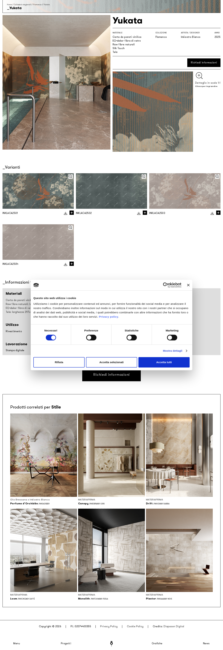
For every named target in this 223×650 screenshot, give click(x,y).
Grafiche (157, 643)
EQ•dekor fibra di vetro (127, 40)
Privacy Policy (109, 626)
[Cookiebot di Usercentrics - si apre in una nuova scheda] (165, 285)
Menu (16, 643)
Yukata (47, 4)
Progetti (66, 643)
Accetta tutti (164, 362)
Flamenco (37, 4)
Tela (115, 52)
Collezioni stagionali (22, 4)
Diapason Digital (174, 626)
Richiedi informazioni (204, 62)
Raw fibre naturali (124, 44)
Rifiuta (59, 362)
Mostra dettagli (172, 350)
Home (9, 4)
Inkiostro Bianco (191, 37)
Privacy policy (108, 316)
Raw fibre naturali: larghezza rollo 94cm (30, 304)
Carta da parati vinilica (127, 37)
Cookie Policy (135, 626)
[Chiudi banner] (188, 285)
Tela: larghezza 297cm (19, 312)
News (206, 643)
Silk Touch (119, 48)
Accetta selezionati (111, 362)
